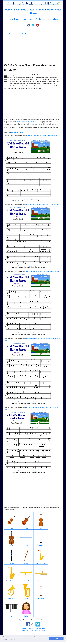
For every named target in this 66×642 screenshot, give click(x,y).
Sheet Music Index (14, 34)
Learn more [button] (11, 639)
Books (33, 13)
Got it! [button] (56, 638)
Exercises (28, 19)
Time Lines (14, 19)
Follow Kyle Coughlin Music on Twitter (33, 631)
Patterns (40, 19)
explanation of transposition (12, 130)
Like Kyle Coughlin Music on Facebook (33, 628)
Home (8, 9)
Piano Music (25, 34)
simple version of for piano (43, 271)
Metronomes (54, 9)
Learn (33, 9)
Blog (41, 9)
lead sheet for (29, 122)
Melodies (52, 19)
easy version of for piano (42, 204)
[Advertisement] (32, 49)
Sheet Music (21, 9)
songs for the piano (17, 132)
